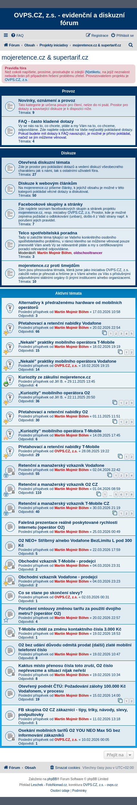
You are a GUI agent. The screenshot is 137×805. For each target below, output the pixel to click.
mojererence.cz (36, 188)
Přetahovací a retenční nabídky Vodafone (59, 323)
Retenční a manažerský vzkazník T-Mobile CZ (63, 503)
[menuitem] (17, 35)
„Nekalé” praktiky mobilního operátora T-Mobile (66, 342)
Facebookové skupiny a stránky (50, 204)
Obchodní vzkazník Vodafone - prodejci (57, 576)
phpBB (52, 779)
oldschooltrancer (87, 253)
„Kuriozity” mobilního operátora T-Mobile (60, 430)
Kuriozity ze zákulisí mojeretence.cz (54, 377)
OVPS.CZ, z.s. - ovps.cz (100, 785)
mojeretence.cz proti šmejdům (49, 265)
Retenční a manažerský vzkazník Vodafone (61, 465)
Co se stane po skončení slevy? (50, 592)
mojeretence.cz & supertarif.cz (45, 57)
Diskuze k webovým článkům (47, 183)
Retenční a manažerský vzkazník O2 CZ (58, 484)
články (67, 188)
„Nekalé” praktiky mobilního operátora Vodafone (67, 361)
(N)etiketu (92, 72)
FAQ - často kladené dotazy (45, 121)
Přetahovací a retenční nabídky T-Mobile (58, 446)
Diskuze (68, 153)
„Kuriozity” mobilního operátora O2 (54, 392)
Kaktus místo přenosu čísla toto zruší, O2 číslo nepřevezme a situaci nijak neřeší (65, 668)
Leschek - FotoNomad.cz (49, 785)
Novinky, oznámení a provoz (46, 100)
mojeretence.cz (30, 212)
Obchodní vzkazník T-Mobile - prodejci (57, 561)
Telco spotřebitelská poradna (47, 233)
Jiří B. (59, 381)
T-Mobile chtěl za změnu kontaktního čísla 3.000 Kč (70, 629)
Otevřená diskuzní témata (44, 162)
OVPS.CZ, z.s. (16, 80)
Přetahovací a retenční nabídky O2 (53, 411)
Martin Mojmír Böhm (54, 253)
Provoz (68, 91)
